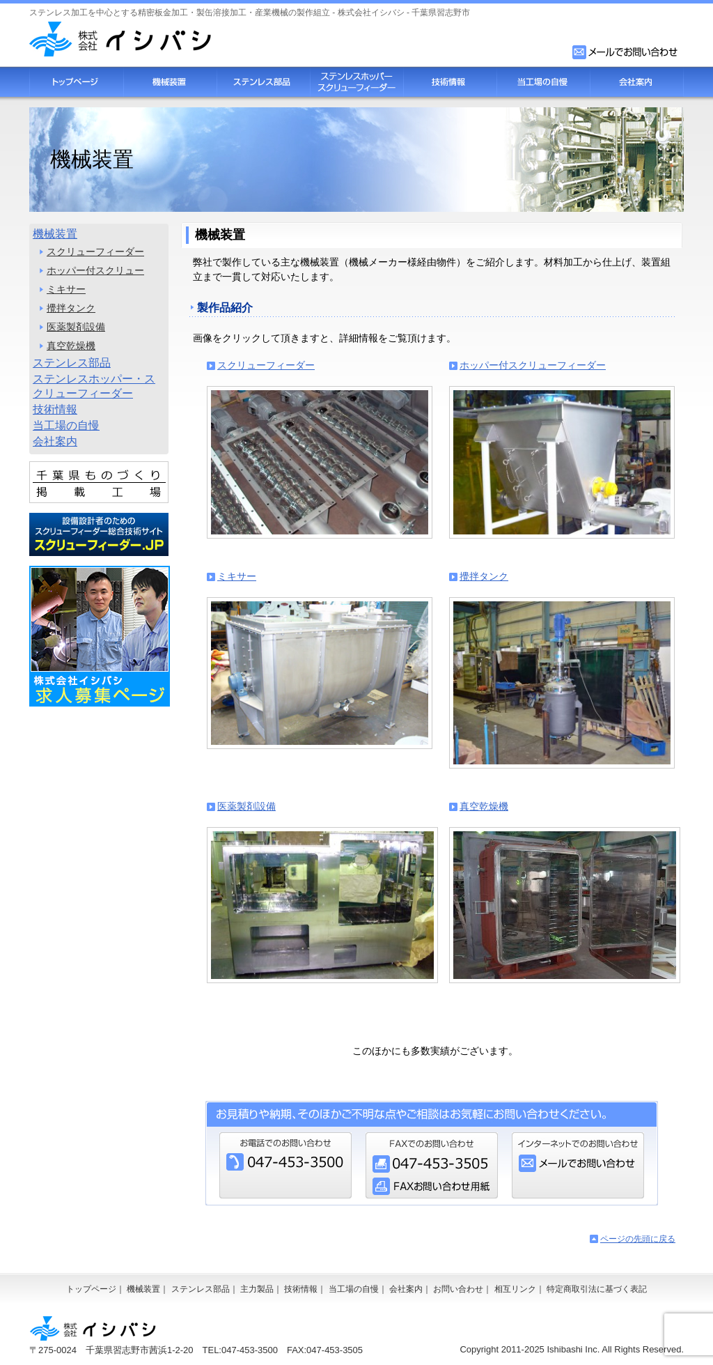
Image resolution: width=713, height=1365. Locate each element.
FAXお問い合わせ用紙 (432, 1186)
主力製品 (257, 1289)
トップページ (76, 82)
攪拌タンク (484, 576)
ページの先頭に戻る (637, 1239)
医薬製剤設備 (246, 806)
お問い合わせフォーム (626, 52)
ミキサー (236, 576)
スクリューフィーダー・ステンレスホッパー (356, 82)
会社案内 (637, 82)
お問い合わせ (458, 1289)
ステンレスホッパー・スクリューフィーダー (94, 386)
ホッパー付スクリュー (95, 270)
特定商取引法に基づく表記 (597, 1289)
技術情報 (449, 82)
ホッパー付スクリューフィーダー (533, 365)
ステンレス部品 (263, 82)
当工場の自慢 (543, 82)
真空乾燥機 (484, 806)
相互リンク (515, 1289)
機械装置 (170, 82)
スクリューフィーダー (266, 365)
